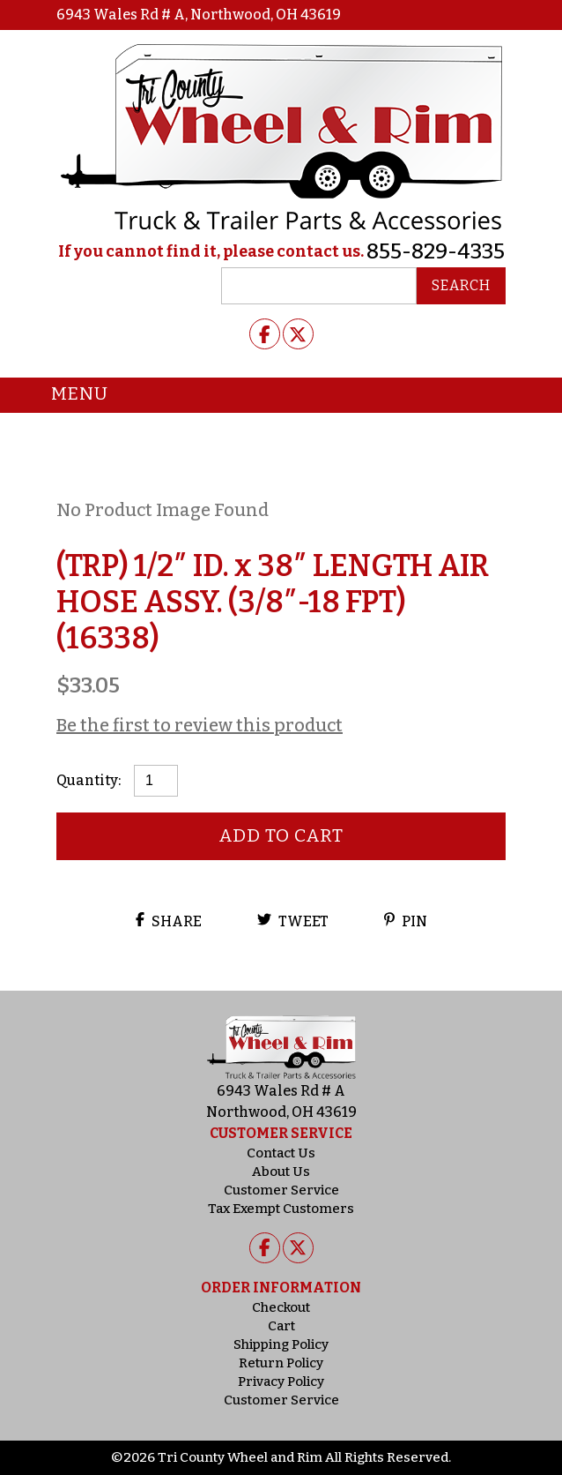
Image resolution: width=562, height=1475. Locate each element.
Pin (405, 921)
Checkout (281, 1307)
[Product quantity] (156, 781)
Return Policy (281, 1363)
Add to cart (281, 835)
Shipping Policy (281, 1344)
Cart (281, 1326)
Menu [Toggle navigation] (66, 395)
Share (169, 921)
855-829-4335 (435, 251)
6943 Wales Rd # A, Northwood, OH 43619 (198, 14)
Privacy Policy (281, 1381)
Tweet (293, 921)
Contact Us (281, 1153)
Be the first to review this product (199, 725)
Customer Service (281, 1190)
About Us (281, 1171)
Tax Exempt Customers (281, 1209)
